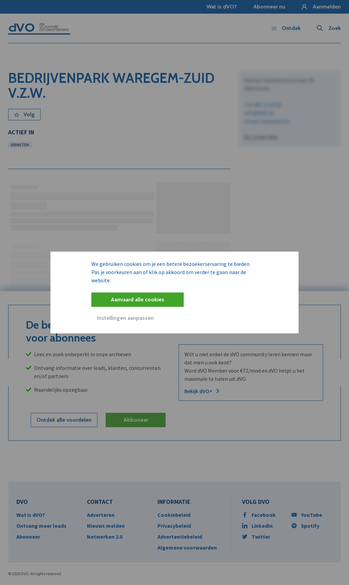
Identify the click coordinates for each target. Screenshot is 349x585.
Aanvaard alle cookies (137, 299)
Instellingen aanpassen (125, 318)
